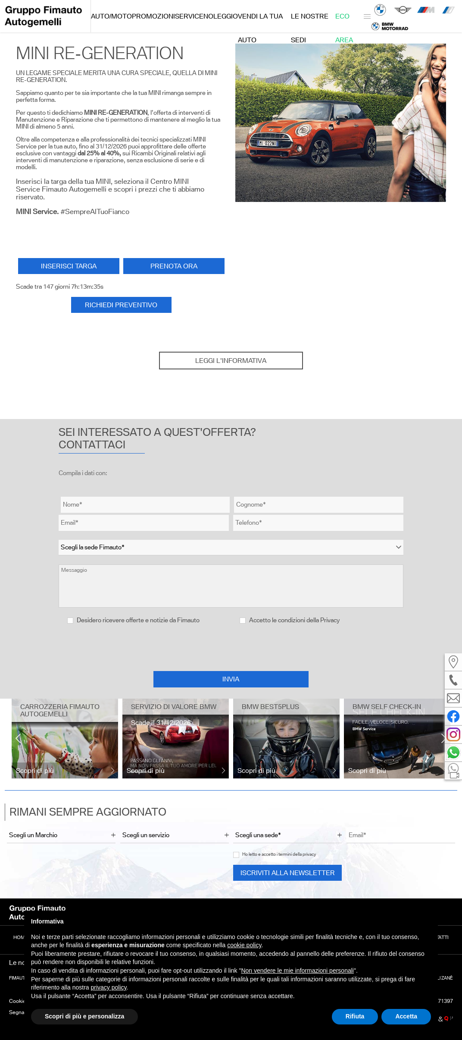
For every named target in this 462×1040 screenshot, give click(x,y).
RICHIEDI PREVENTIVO (121, 305)
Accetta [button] (406, 1016)
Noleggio (220, 16)
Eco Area (344, 22)
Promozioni (153, 16)
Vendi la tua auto (260, 22)
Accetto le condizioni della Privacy (294, 620)
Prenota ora (173, 266)
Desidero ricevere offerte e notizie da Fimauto (133, 620)
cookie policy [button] (244, 945)
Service (189, 16)
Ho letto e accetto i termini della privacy (279, 854)
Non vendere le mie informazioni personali (297, 970)
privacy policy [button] (109, 987)
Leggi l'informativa (230, 360)
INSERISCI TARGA (69, 266)
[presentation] (231, 647)
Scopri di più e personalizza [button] (84, 1016)
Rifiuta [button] (355, 1016)
